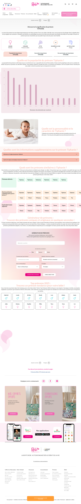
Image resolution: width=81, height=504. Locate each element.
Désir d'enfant (20, 469)
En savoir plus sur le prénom (66, 53)
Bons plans (6, 475)
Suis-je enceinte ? (19, 475)
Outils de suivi (7, 481)
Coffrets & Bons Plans (11, 8)
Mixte (48, 252)
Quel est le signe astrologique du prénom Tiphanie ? (15, 159)
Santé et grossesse (32, 473)
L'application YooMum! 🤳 (45, 13)
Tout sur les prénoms (55, 475)
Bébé (65, 469)
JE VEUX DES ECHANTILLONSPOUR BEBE (40, 498)
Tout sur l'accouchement (44, 478)
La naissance (42, 472)
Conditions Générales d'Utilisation (21, 499)
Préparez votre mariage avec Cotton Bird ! (69, 14)
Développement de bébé (68, 473)
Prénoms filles (35, 372)
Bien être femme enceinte (33, 475)
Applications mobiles (70, 499)
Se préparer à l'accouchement (45, 473)
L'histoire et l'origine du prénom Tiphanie (13, 154)
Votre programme (5, 13)
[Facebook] (3, 5)
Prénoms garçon (55, 479)
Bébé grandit (66, 487)
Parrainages (7, 482)
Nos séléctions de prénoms (56, 473)
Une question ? (10, 499)
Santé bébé (66, 475)
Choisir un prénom (55, 472)
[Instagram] (5, 5)
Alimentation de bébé (67, 481)
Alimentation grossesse (32, 476)
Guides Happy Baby (8, 479)
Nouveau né (66, 472)
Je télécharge (28, 436)
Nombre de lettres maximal (48, 256)
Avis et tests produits (8, 476)
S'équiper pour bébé (67, 485)
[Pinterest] (57, 381)
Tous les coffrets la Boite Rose (10, 472)
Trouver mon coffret (8, 473)
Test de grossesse (20, 476)
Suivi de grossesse (32, 472)
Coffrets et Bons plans (10, 469)
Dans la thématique (20, 263)
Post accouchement (43, 476)
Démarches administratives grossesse (33, 479)
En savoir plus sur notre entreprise (40, 461)
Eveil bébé (66, 482)
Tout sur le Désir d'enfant (21, 479)
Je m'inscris (13, 413)
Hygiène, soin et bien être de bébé (70, 476)
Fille (33, 252)
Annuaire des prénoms (56, 476)
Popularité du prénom (15, 53)
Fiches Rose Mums (8, 478)
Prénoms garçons (45, 372)
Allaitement (66, 479)
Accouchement (44, 469)
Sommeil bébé (66, 478)
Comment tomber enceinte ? (21, 473)
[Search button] (65, 4)
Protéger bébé (66, 484)
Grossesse (31, 469)
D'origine (44, 263)
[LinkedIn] (8, 5)
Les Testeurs (39, 13)
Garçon (40, 252)
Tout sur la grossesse (32, 481)
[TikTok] (11, 5)
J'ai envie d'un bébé (20, 472)
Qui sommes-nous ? (55, 13)
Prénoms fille (54, 478)
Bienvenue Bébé (43, 475)
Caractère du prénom (40, 53)
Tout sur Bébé (66, 490)
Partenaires (62, 499)
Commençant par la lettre (22, 256)
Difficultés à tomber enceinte (21, 478)
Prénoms (54, 469)
